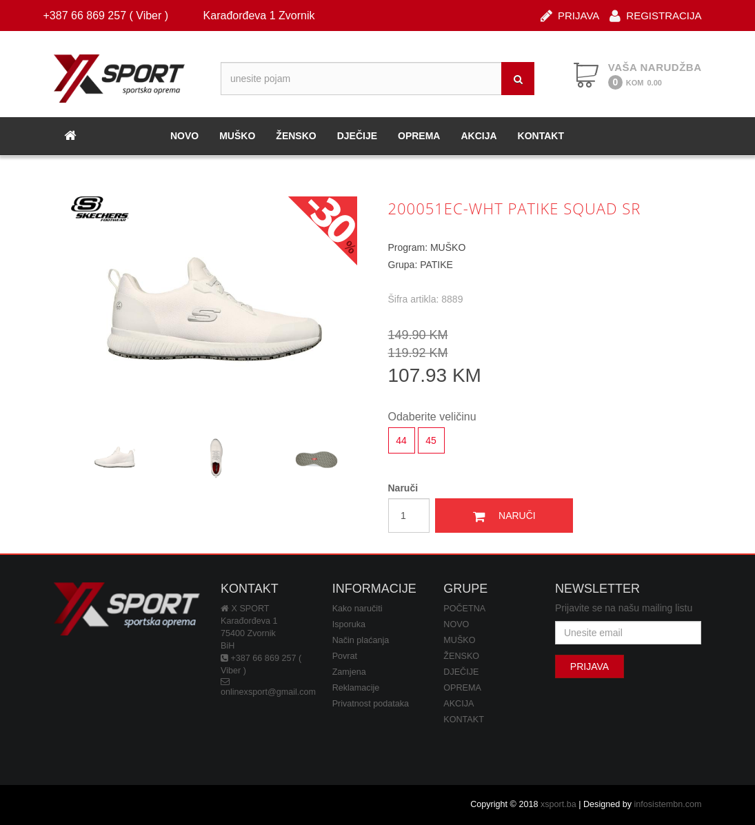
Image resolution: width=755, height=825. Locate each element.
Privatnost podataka (370, 704)
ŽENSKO (296, 135)
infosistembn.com (668, 804)
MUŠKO (237, 135)
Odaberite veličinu (432, 417)
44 (401, 440)
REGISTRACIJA (655, 15)
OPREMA (419, 135)
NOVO (184, 135)
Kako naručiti (357, 608)
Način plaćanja (361, 640)
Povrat (344, 656)
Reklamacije (356, 688)
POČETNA (464, 608)
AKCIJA (478, 135)
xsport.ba (558, 804)
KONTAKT (541, 135)
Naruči (403, 487)
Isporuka (348, 624)
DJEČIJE (357, 135)
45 (430, 440)
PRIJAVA (570, 15)
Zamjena (349, 672)
